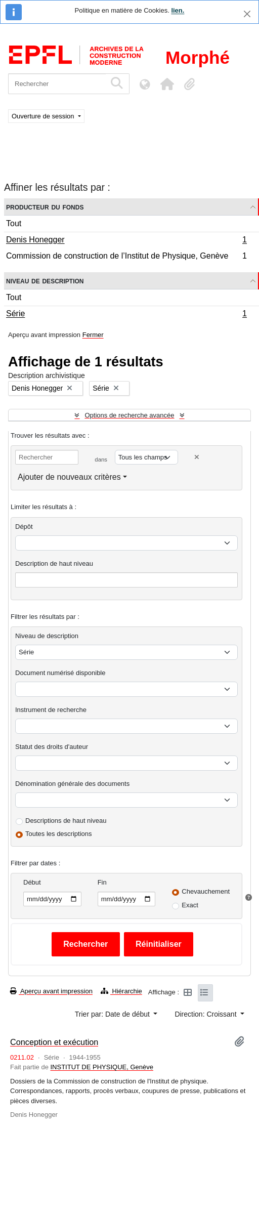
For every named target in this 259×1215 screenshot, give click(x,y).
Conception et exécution (54, 1041)
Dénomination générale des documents (72, 783)
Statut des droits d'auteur (51, 746)
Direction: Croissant (206, 1014)
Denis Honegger (126, 241)
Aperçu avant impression (51, 991)
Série (126, 315)
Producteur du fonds (44, 207)
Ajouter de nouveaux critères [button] (69, 477)
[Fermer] (247, 14)
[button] (167, 84)
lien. (177, 10)
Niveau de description (44, 280)
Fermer (93, 335)
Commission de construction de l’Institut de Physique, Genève (126, 257)
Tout (13, 223)
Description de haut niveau (54, 563)
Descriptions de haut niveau (65, 820)
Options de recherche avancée (129, 415)
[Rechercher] (57, 83)
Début (32, 882)
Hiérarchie (121, 991)
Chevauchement (206, 891)
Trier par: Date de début (113, 1014)
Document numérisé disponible (60, 673)
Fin (102, 882)
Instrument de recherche (51, 710)
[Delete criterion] (196, 457)
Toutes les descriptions (58, 833)
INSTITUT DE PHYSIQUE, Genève (102, 1067)
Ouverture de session (44, 116)
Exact (190, 905)
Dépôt (24, 526)
